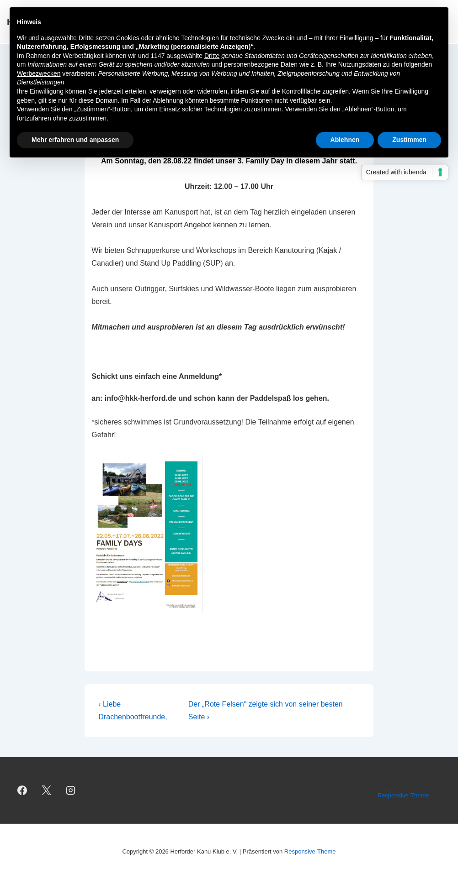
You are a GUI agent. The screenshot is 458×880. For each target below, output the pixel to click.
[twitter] (46, 790)
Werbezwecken (38, 73)
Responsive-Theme (403, 795)
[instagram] (71, 790)
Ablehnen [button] (345, 139)
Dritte (211, 55)
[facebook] (22, 790)
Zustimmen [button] (409, 139)
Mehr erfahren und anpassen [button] (75, 139)
